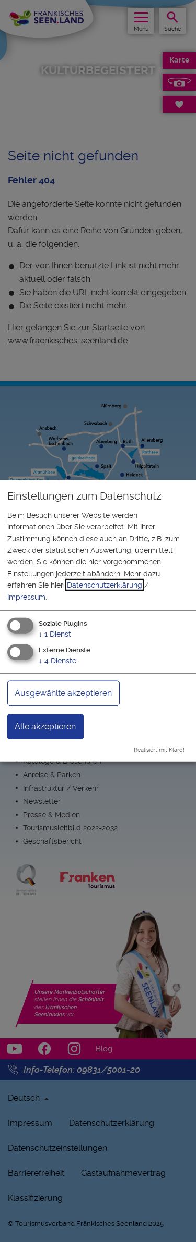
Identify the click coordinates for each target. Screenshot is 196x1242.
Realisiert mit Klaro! (159, 749)
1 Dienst (55, 634)
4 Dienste (57, 660)
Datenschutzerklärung (104, 585)
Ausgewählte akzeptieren (63, 693)
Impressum (26, 596)
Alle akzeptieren (45, 726)
